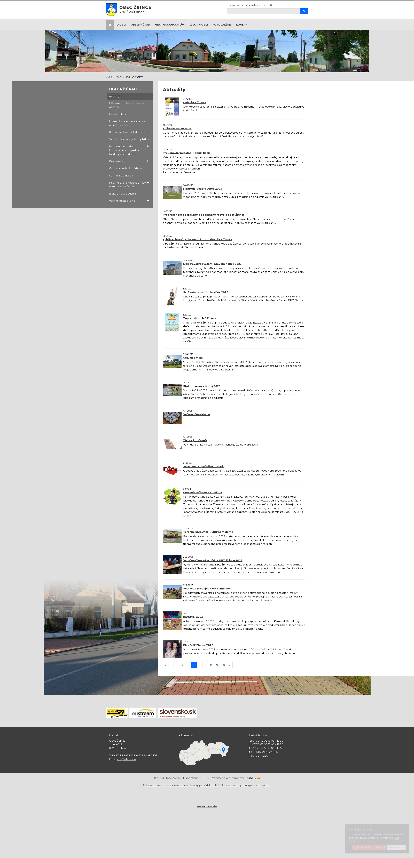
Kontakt (242, 24)
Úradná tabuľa (118, 114)
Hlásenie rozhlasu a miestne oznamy (126, 105)
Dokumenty (129, 161)
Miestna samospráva (170, 24)
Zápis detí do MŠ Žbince (199, 318)
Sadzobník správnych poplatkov (129, 139)
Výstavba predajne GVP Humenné (206, 588)
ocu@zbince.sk (126, 759)
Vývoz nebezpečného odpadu (203, 466)
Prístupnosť (263, 785)
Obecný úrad (140, 24)
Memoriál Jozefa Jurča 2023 (202, 188)
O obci (121, 24)
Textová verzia (236, 5)
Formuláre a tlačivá (121, 175)
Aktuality (137, 76)
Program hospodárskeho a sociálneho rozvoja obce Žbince (204, 214)
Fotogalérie (222, 24)
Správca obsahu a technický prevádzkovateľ (191, 785)
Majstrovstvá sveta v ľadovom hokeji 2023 (212, 263)
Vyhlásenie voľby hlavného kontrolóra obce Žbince (197, 239)
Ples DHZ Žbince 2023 (198, 645)
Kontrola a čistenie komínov (202, 492)
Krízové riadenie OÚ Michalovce (129, 132)
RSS (265, 5)
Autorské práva (152, 785)
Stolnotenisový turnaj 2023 (202, 386)
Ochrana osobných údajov (125, 168)
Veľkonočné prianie (196, 414)
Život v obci (199, 24)
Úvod (109, 76)
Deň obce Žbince (194, 102)
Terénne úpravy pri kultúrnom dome (208, 531)
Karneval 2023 (193, 616)
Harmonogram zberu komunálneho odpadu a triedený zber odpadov (129, 150)
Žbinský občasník (195, 440)
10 (223, 665)
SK (272, 5)
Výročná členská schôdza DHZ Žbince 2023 (213, 560)
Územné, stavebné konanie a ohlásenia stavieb (127, 123)
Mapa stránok (253, 5)
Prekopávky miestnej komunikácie (186, 153)
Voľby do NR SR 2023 (177, 128)
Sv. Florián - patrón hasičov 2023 (205, 292)
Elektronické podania (122, 193)
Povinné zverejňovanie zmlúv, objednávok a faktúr (129, 184)
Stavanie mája (193, 357)
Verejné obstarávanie (129, 201)
